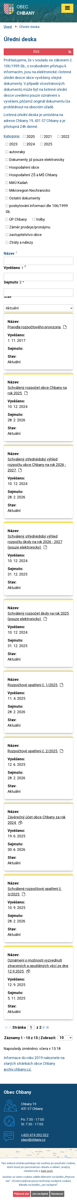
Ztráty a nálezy (21, 242)
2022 (65, 136)
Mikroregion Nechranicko (29, 190)
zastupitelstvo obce (25, 234)
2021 (48, 136)
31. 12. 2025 (17, 574)
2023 (13, 144)
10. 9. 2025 (16, 908)
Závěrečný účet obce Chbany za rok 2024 (37, 820)
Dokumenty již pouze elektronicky (36, 159)
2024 (30, 144)
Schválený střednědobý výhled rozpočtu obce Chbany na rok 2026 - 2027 (37, 464)
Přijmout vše (21, 1193)
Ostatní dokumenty (24, 198)
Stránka (19, 1027)
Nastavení (57, 1193)
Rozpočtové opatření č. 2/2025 (35, 751)
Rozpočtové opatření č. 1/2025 (35, 685)
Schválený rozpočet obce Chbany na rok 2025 (37, 390)
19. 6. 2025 (16, 836)
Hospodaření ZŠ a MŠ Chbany (33, 175)
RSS (52, 52)
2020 (30, 136)
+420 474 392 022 (34, 1135)
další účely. (47, 1171)
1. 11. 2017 (16, 340)
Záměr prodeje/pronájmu (29, 227)
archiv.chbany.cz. (18, 1069)
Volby (40, 219)
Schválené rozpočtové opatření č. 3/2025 (35, 891)
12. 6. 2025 (16, 764)
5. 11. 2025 (16, 998)
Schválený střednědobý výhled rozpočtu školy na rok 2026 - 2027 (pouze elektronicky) (35, 541)
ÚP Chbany (18, 219)
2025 (48, 144)
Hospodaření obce (24, 167)
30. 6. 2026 (16, 849)
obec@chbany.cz (33, 1140)
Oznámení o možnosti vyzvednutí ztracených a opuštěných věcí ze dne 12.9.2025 (38, 965)
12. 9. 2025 (16, 985)
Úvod (8, 27)
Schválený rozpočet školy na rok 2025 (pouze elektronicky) (38, 616)
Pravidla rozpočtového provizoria (37, 327)
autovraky (17, 152)
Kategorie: (12, 136)
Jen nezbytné (40, 1193)
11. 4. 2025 (16, 698)
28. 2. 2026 (16, 420)
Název (9, 253)
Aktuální (14, 362)
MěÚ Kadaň (18, 182)
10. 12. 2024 (17, 406)
